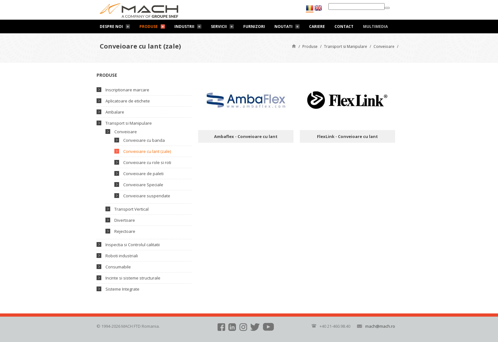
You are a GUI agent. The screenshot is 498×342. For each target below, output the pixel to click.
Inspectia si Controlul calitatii (132, 244)
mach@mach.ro (380, 326)
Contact (343, 26)
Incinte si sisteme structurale (132, 278)
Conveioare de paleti (143, 173)
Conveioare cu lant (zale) (147, 151)
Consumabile (118, 267)
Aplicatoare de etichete (127, 101)
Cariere (317, 26)
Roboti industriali (121, 256)
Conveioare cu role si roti (147, 162)
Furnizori (254, 26)
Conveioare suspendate (146, 196)
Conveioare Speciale (143, 184)
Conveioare (384, 46)
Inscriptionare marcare (127, 90)
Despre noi (111, 26)
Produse (148, 26)
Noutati (283, 26)
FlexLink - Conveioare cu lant (347, 136)
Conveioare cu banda (144, 140)
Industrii (184, 26)
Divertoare (124, 220)
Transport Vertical (131, 209)
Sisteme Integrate (122, 289)
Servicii (219, 26)
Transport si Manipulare (345, 46)
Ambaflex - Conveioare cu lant (246, 136)
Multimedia (375, 26)
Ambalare (114, 112)
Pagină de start (294, 46)
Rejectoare (124, 231)
